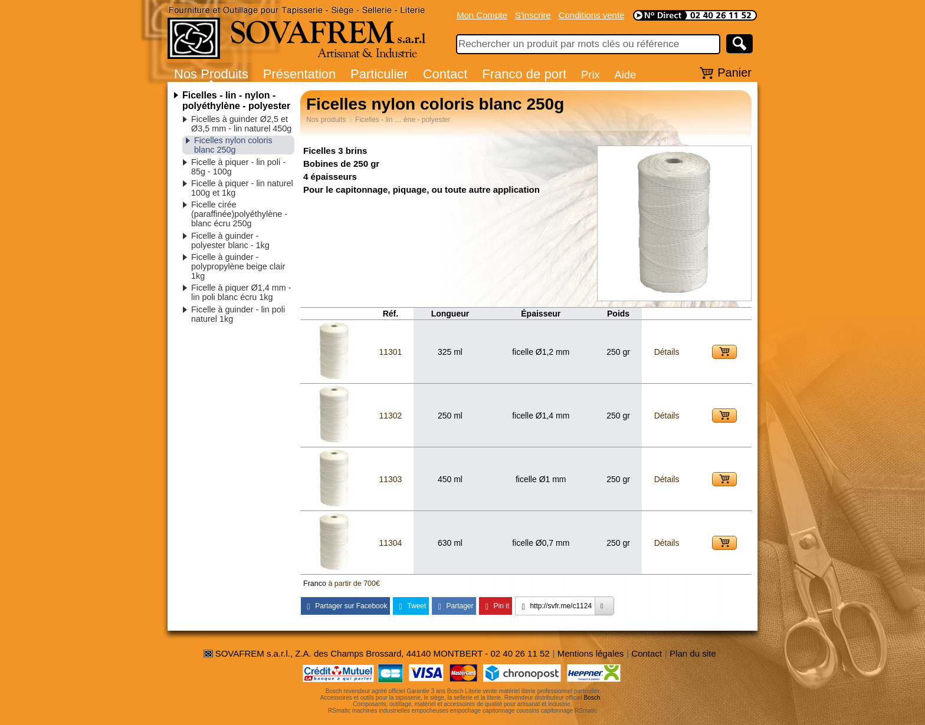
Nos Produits (211, 74)
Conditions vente (592, 15)
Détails (667, 352)
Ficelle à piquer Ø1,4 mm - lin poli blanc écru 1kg (241, 292)
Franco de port (524, 74)
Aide (625, 74)
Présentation (299, 74)
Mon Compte (482, 15)
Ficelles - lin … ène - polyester (402, 120)
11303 (390, 479)
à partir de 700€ (354, 583)
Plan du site (693, 653)
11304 (390, 543)
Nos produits (326, 120)
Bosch (592, 697)
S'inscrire (533, 15)
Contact (445, 74)
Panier (734, 72)
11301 (390, 352)
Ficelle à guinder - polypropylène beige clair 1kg (238, 266)
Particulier (379, 74)
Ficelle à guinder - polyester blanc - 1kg (230, 240)
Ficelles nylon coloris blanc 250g (233, 145)
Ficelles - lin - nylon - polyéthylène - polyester (236, 100)
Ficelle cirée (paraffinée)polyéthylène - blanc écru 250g (239, 214)
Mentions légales (590, 653)
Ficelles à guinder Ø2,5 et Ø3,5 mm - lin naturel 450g (241, 123)
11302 (390, 415)
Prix (590, 74)
